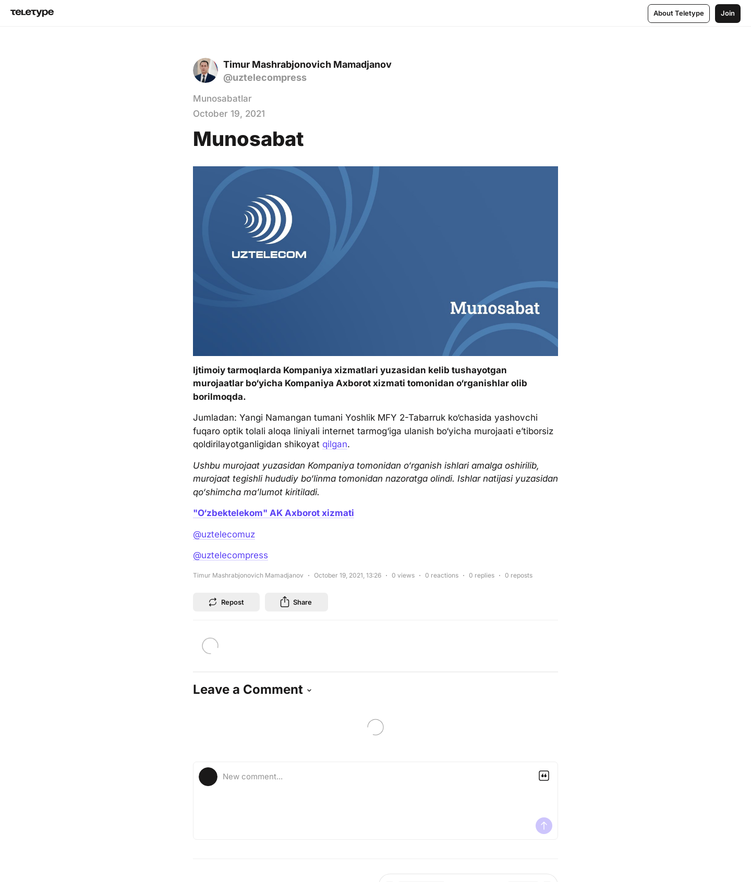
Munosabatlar (222, 98)
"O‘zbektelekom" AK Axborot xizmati (273, 513)
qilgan (334, 444)
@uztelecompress (230, 555)
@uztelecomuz (224, 534)
